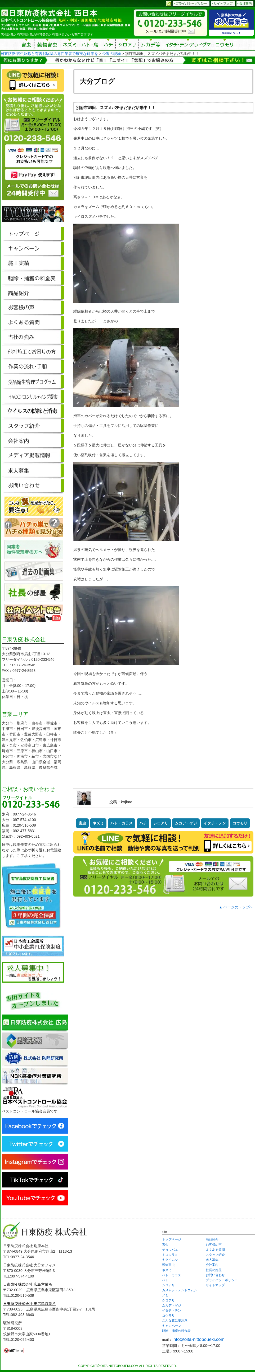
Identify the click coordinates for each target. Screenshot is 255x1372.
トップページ (171, 1239)
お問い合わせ (215, 1275)
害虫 (26, 45)
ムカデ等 (150, 45)
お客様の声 (214, 1245)
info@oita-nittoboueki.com (198, 1339)
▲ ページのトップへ (236, 907)
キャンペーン (171, 1326)
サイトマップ (215, 1285)
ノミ (165, 1295)
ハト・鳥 (90, 45)
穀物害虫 (47, 45)
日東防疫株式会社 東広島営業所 (29, 1304)
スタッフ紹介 (215, 1255)
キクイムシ (170, 1260)
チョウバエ (170, 1250)
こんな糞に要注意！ (176, 1320)
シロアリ (127, 45)
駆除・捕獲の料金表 (176, 1331)
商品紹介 (212, 1239)
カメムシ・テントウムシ (179, 1290)
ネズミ (69, 45)
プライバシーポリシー (222, 1280)
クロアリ (168, 1300)
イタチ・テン (188, 45)
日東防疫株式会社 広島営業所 (27, 1284)
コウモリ (224, 45)
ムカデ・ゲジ (186, 823)
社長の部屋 (214, 1270)
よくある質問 (215, 1250)
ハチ (108, 45)
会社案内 (212, 1265)
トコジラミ (170, 1255)
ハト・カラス (121, 823)
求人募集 (212, 1260)
